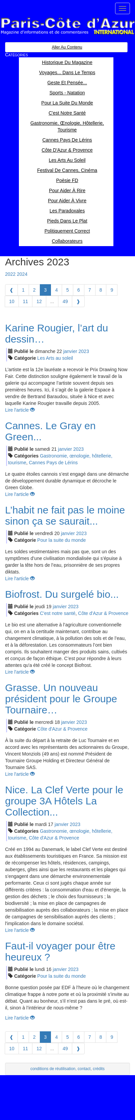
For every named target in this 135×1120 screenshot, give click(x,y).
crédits (99, 1068)
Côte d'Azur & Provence (103, 613)
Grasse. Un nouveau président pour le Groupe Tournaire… (61, 698)
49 (65, 301)
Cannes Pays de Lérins (53, 462)
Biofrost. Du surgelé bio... (62, 594)
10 (12, 301)
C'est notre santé (57, 613)
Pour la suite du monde (61, 540)
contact (84, 1068)
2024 (22, 274)
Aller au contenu (67, 47)
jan (70, 351)
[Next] (78, 301)
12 (39, 301)
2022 (10, 274)
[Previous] (11, 290)
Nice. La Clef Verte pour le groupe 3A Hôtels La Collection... (64, 801)
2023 (84, 351)
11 (25, 301)
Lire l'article (20, 410)
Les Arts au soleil (55, 358)
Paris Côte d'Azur (67, 26)
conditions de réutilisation (53, 1068)
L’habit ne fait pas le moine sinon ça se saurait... (65, 515)
